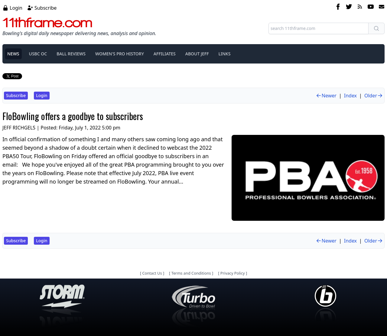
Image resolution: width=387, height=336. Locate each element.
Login (16, 8)
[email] (380, 7)
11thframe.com (47, 22)
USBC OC (38, 54)
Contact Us (152, 273)
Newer (326, 95)
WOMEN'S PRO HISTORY (119, 54)
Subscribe (45, 8)
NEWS (13, 54)
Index (350, 95)
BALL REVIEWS (71, 54)
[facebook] (338, 7)
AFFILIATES (165, 54)
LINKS (225, 54)
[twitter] (348, 7)
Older (373, 95)
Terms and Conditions (191, 273)
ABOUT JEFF (197, 54)
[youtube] (370, 7)
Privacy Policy (232, 273)
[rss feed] (359, 7)
